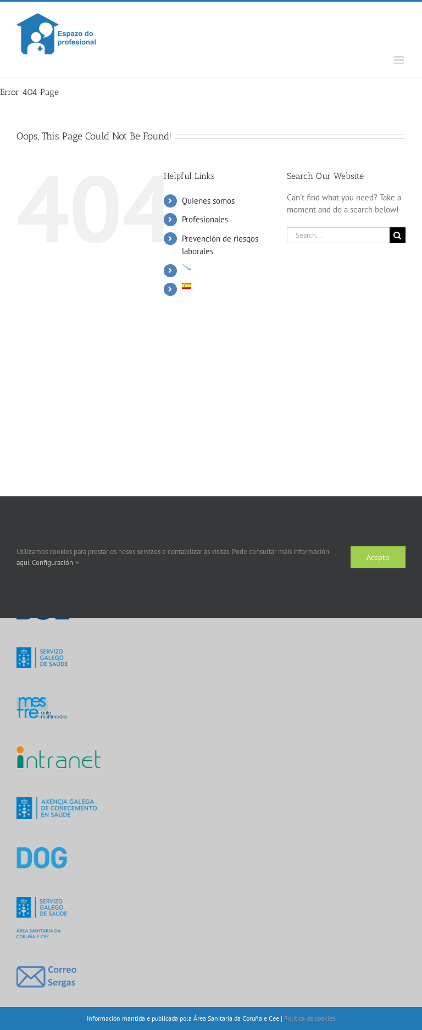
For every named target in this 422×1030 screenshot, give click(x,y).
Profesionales (205, 219)
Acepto (378, 557)
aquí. (24, 562)
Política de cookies (309, 1018)
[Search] (398, 235)
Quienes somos (208, 200)
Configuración (55, 562)
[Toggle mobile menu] (400, 60)
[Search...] (338, 235)
